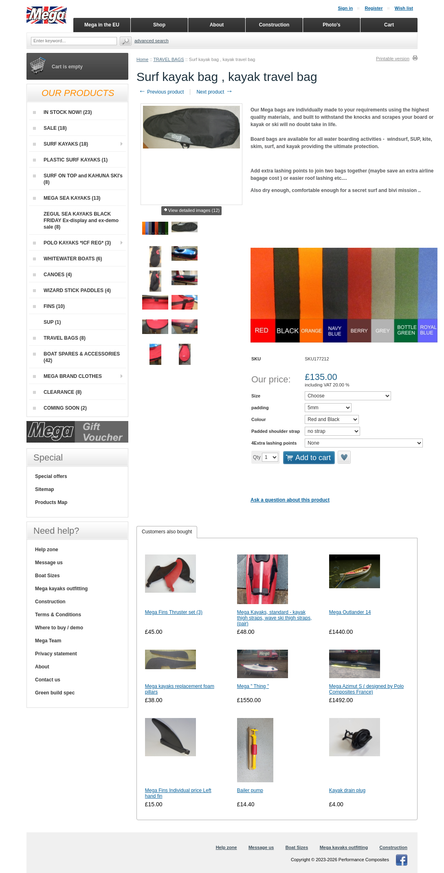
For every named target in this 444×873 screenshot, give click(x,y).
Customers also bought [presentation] (167, 532)
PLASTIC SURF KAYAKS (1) (70, 160)
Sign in (345, 8)
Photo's (332, 25)
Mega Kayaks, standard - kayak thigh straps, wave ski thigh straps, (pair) (274, 617)
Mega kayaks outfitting (61, 588)
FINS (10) (49, 306)
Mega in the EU (101, 25)
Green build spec (55, 693)
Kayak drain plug (347, 790)
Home (142, 59)
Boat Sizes (47, 575)
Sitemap (44, 489)
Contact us (47, 680)
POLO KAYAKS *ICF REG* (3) (72, 243)
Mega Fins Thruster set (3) (173, 612)
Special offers (51, 476)
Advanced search (151, 40)
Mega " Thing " (253, 686)
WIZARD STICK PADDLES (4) (72, 290)
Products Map (51, 502)
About (42, 667)
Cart (389, 25)
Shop (159, 25)
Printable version (392, 58)
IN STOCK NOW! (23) (62, 112)
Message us (49, 562)
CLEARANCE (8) (57, 392)
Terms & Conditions (58, 615)
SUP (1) (47, 322)
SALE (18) (50, 128)
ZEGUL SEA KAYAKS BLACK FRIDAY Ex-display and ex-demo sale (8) (76, 220)
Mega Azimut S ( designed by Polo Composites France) (366, 689)
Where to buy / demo (59, 628)
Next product (214, 92)
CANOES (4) (52, 274)
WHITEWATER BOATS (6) (67, 259)
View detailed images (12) (191, 210)
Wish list (404, 8)
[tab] (166, 532)
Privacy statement (56, 654)
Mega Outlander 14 (350, 612)
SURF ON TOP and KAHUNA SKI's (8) (78, 179)
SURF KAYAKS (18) (60, 144)
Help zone (46, 549)
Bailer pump (250, 790)
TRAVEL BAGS (168, 59)
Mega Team (48, 641)
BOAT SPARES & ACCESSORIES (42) (76, 357)
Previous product (161, 92)
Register (373, 8)
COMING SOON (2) (60, 408)
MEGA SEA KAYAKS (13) (67, 198)
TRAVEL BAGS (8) (59, 338)
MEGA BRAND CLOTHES (67, 376)
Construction (50, 602)
